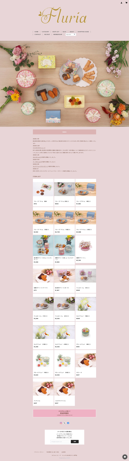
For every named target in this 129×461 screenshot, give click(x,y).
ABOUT (72, 31)
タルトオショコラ (37, 157)
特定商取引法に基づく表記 (53, 452)
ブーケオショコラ (37, 162)
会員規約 (64, 452)
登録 (75, 441)
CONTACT (38, 34)
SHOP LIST (55, 31)
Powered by (64, 458)
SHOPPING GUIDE (83, 31)
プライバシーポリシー (39, 452)
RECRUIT (47, 34)
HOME (36, 31)
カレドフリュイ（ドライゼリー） (40, 166)
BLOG (64, 31)
